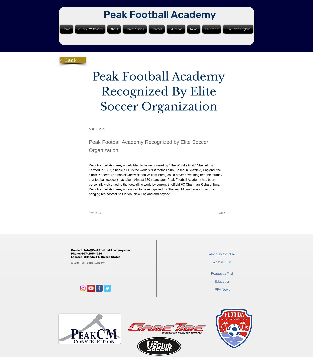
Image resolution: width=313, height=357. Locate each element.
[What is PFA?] (222, 262)
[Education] (222, 281)
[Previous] (102, 213)
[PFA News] (222, 289)
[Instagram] (82, 288)
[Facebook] (99, 288)
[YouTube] (91, 288)
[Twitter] (107, 288)
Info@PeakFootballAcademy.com (107, 250)
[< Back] (73, 60)
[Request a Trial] (222, 273)
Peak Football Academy (160, 15)
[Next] (215, 213)
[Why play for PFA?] (222, 254)
